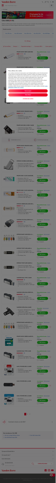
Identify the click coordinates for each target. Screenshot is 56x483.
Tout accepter (28, 91)
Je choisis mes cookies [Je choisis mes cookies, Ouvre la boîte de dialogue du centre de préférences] (28, 98)
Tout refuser (28, 95)
